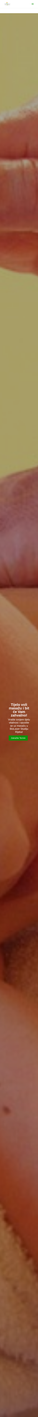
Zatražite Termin (18, 738)
